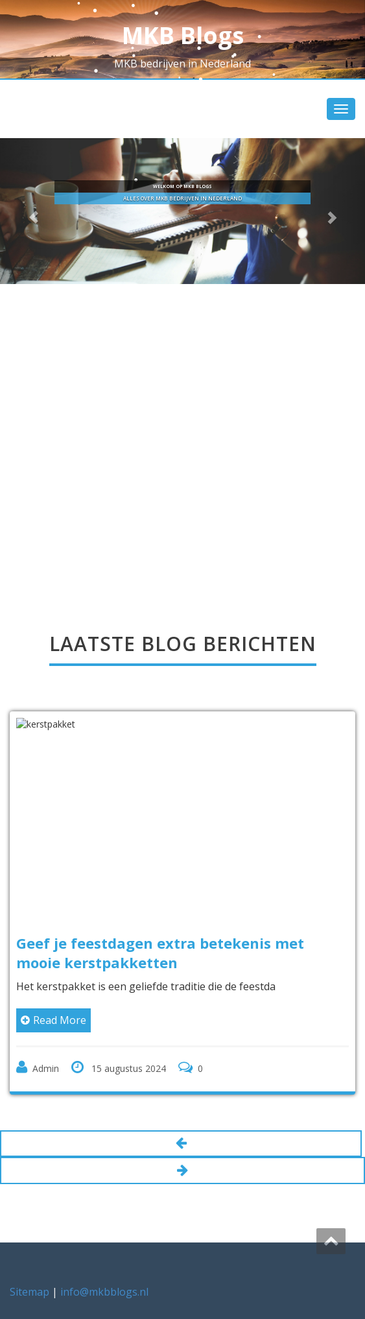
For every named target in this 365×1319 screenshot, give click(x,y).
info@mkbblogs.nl (104, 1292)
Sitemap (29, 1292)
